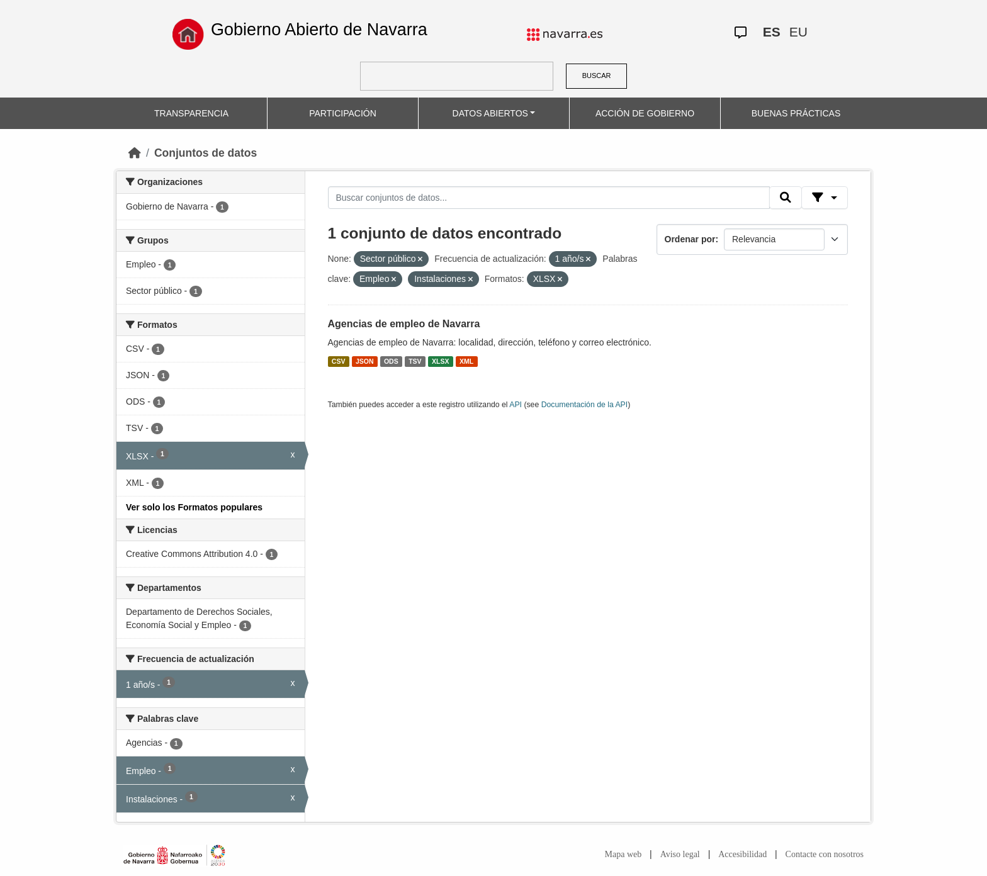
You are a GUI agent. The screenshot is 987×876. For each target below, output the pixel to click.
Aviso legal (680, 854)
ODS (391, 361)
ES (772, 32)
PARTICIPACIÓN (342, 113)
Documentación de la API (584, 404)
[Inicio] (134, 153)
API (515, 404)
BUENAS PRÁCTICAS (796, 113)
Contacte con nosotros (825, 854)
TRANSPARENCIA (191, 113)
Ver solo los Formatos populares (194, 507)
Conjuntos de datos (205, 153)
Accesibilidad (742, 854)
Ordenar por (690, 239)
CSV (339, 361)
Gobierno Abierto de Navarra (319, 29)
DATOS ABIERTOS (490, 113)
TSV (415, 361)
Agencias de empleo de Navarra (404, 323)
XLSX (440, 361)
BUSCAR (596, 75)
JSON (365, 361)
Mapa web (623, 854)
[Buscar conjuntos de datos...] (549, 197)
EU (798, 32)
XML (466, 361)
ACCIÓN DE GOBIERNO (644, 113)
